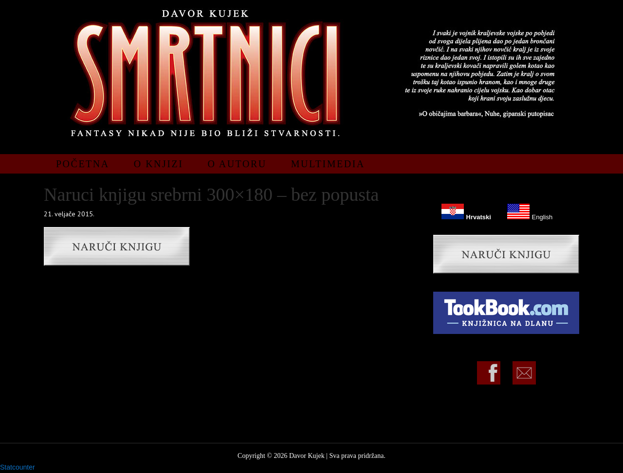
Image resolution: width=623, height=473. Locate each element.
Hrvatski (466, 211)
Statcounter (17, 467)
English (529, 211)
